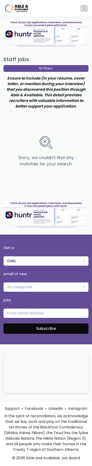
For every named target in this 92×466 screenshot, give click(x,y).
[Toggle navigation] (84, 8)
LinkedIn (55, 408)
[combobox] (46, 261)
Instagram (77, 408)
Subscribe (46, 328)
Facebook (34, 408)
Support (12, 408)
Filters (45, 68)
